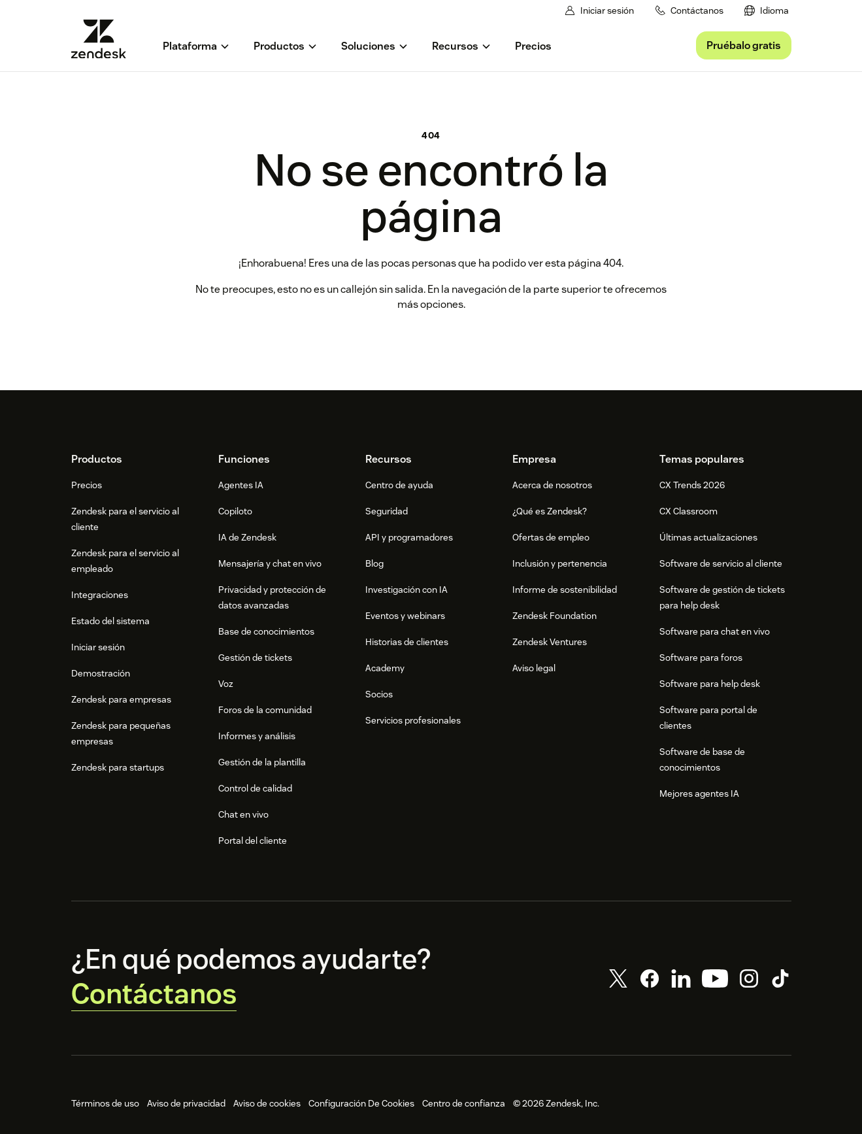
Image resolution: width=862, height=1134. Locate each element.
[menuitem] (766, 11)
